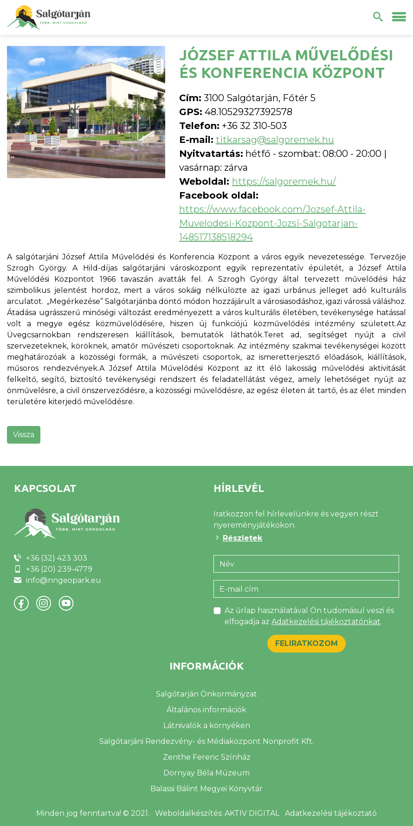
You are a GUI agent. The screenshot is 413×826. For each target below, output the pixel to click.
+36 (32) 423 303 (56, 558)
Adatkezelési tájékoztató (331, 813)
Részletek (242, 538)
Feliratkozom (306, 643)
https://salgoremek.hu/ (284, 181)
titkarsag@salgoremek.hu (275, 139)
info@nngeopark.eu (63, 580)
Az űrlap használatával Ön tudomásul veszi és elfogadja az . (309, 616)
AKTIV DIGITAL (252, 813)
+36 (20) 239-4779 (59, 569)
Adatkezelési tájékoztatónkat (326, 621)
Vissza (23, 434)
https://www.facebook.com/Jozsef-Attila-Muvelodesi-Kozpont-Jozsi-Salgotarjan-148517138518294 (272, 223)
